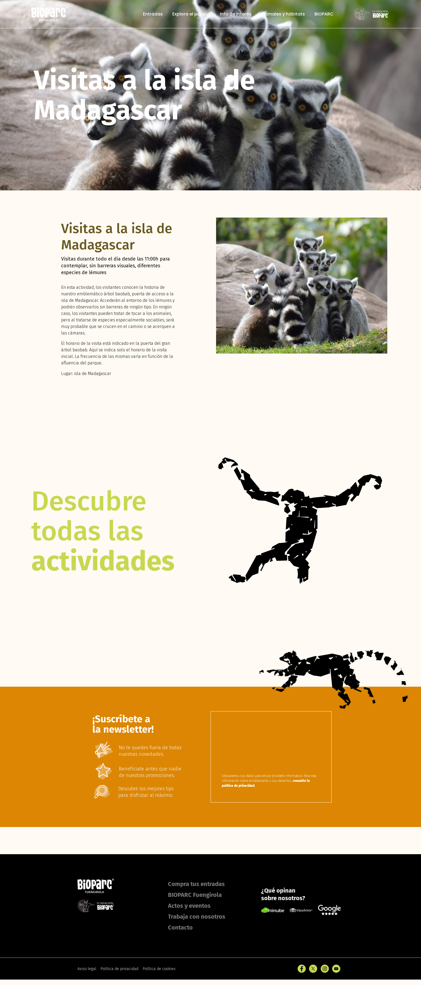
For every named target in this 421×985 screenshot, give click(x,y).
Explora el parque (191, 14)
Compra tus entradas (196, 884)
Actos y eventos (189, 905)
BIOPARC (323, 14)
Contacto (180, 927)
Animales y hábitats (283, 14)
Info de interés (235, 14)
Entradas (153, 14)
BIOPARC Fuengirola (195, 895)
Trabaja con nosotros (196, 916)
